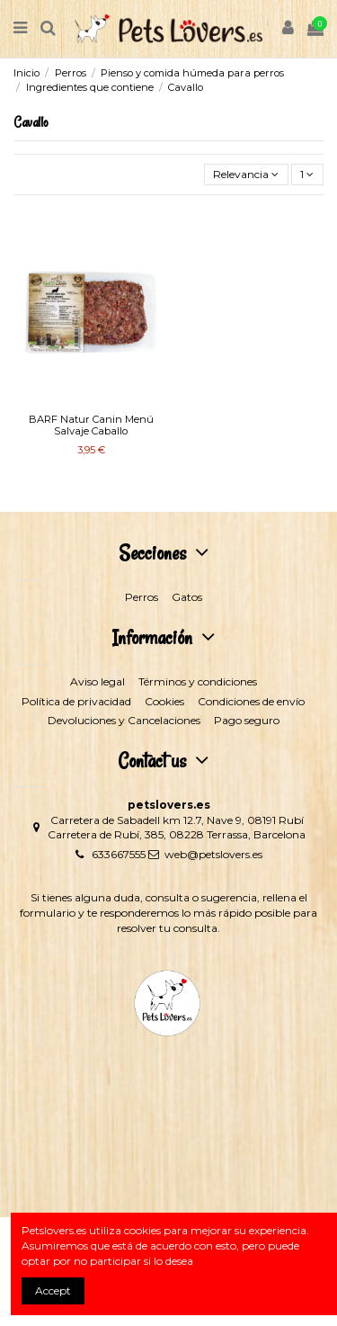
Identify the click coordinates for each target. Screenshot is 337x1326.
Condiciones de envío (251, 701)
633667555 (119, 854)
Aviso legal (97, 681)
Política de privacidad (76, 701)
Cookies (164, 701)
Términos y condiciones (197, 681)
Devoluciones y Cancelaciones (124, 720)
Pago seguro (246, 720)
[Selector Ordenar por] (246, 175)
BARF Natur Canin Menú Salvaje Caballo (91, 425)
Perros (141, 597)
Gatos (187, 597)
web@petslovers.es (213, 854)
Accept (53, 1290)
